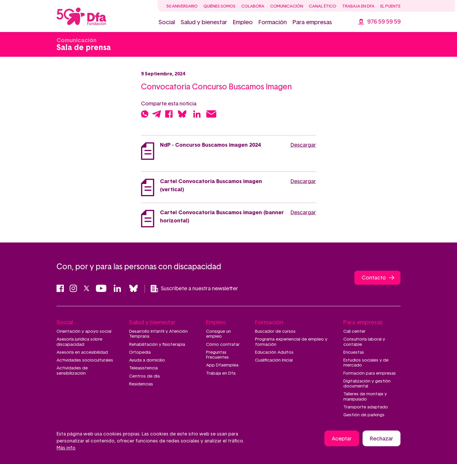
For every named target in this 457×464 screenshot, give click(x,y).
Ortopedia (140, 352)
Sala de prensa (84, 48)
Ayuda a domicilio (147, 360)
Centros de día (144, 376)
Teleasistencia (143, 368)
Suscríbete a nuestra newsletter (194, 288)
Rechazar (381, 439)
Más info (66, 448)
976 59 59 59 (383, 22)
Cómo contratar (223, 344)
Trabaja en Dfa (358, 6)
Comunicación (286, 6)
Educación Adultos (274, 352)
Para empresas (312, 22)
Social (167, 22)
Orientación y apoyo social (84, 331)
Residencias (141, 384)
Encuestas (353, 352)
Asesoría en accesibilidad (82, 352)
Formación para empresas (369, 373)
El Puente (390, 6)
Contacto (374, 278)
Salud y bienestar (204, 22)
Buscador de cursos (275, 331)
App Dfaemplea (222, 365)
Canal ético (322, 6)
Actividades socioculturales (85, 360)
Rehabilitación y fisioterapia (157, 344)
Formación (273, 22)
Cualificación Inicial (274, 360)
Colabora (252, 6)
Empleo (243, 22)
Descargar (303, 145)
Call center (354, 331)
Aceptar (342, 439)
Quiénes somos (219, 6)
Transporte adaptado (365, 407)
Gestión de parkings (363, 415)
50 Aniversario (182, 6)
